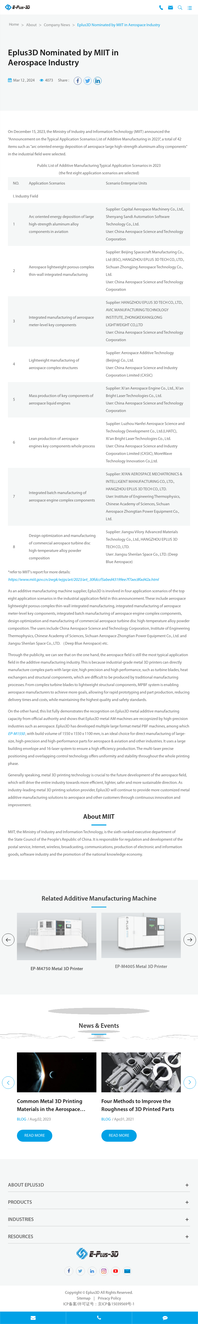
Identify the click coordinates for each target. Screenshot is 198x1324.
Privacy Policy (109, 1299)
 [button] (8, 940)
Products (20, 1202)
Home (14, 25)
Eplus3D (93, 1293)
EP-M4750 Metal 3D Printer (57, 961)
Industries (21, 1219)
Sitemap (83, 1299)
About (31, 25)
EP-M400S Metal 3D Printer (141, 958)
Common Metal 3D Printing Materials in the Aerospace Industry (49, 1106)
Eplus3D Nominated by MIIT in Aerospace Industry (118, 25)
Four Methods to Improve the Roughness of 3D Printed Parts (137, 1106)
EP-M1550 (16, 734)
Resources (20, 1236)
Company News (57, 25)
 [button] (8, 1082)
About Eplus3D (26, 1185)
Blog (21, 1119)
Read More (34, 1136)
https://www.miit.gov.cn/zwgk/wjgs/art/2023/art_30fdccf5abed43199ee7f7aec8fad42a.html (83, 580)
